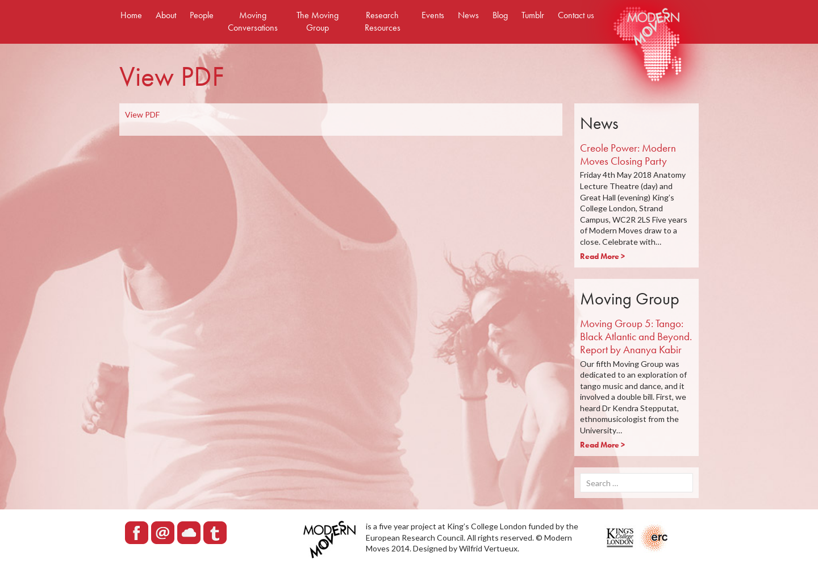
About (166, 15)
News (468, 15)
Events (432, 15)
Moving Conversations (253, 21)
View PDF (142, 114)
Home (131, 15)
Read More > (602, 256)
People (202, 15)
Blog (500, 15)
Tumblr (532, 15)
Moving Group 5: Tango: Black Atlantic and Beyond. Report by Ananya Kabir (636, 336)
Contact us (576, 15)
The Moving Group (318, 21)
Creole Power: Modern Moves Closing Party (628, 154)
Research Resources (382, 21)
